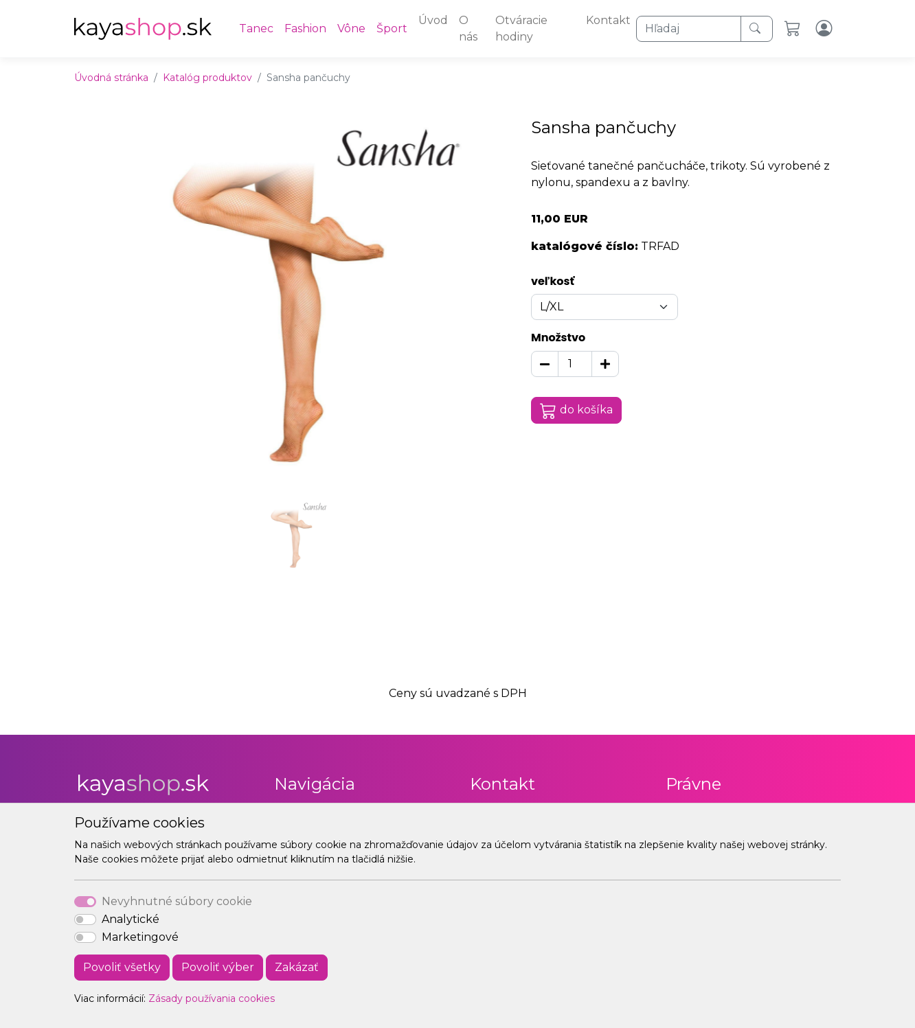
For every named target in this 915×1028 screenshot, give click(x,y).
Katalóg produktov (207, 77)
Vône (351, 28)
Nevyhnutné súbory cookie (177, 901)
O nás (468, 28)
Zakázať (297, 967)
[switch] (85, 919)
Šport (391, 28)
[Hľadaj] (688, 29)
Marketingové (140, 937)
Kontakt (608, 20)
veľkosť (552, 281)
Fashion (305, 28)
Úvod (433, 20)
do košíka (576, 410)
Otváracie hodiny (521, 28)
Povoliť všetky (122, 967)
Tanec (256, 28)
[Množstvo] (575, 364)
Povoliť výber (217, 967)
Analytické (130, 919)
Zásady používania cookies (211, 998)
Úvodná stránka (111, 77)
